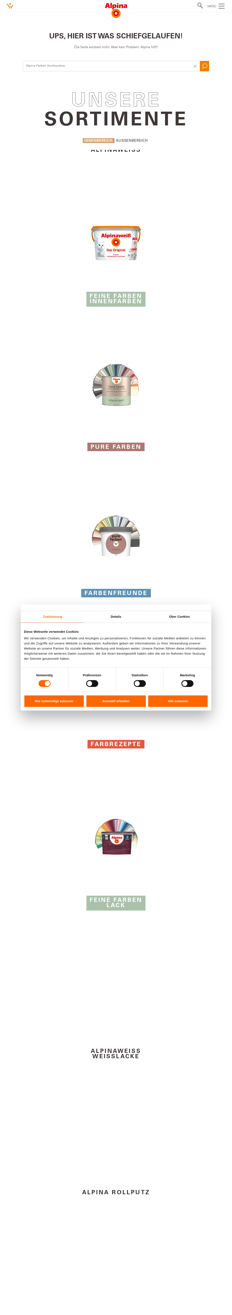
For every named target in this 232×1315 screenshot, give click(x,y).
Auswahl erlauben (116, 701)
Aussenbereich (132, 141)
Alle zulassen (178, 701)
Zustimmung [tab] (52, 616)
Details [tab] (116, 616)
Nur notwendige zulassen (54, 701)
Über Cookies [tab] (179, 616)
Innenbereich (98, 141)
